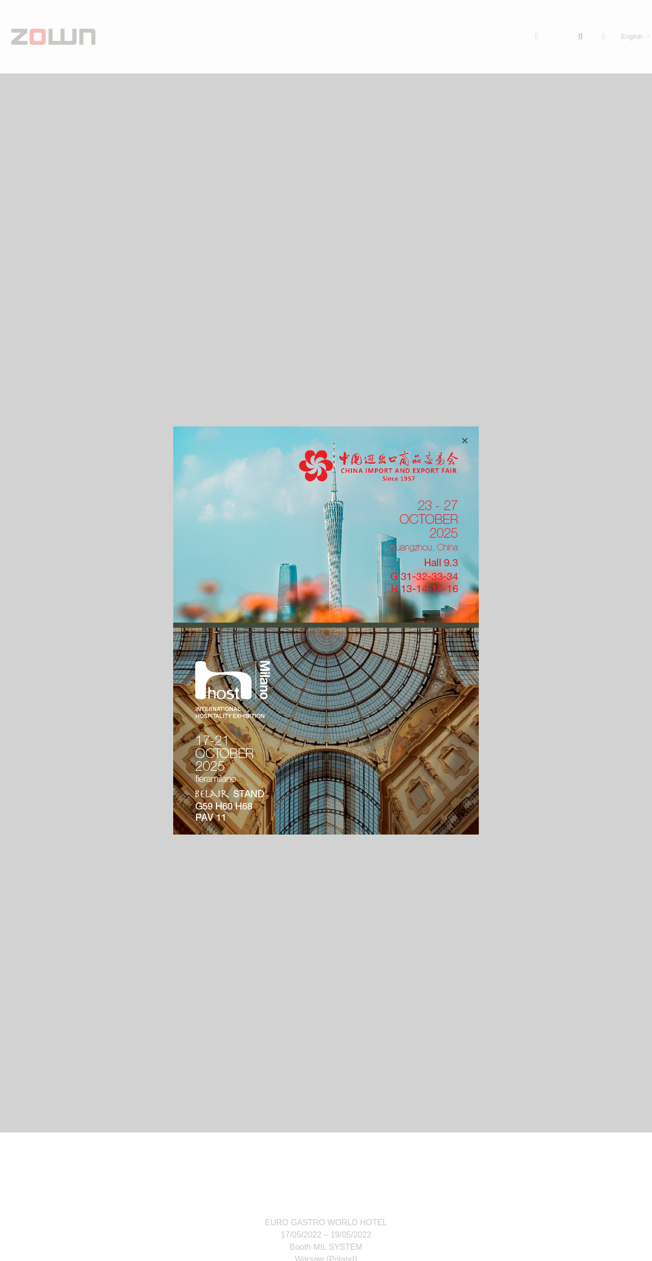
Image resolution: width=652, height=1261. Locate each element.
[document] (326, 630)
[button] (465, 440)
